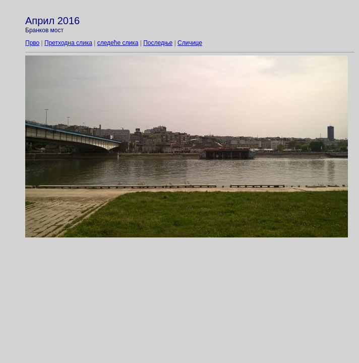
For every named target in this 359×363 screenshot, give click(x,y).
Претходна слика (68, 42)
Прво (32, 42)
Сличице (189, 42)
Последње (157, 42)
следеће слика (118, 42)
